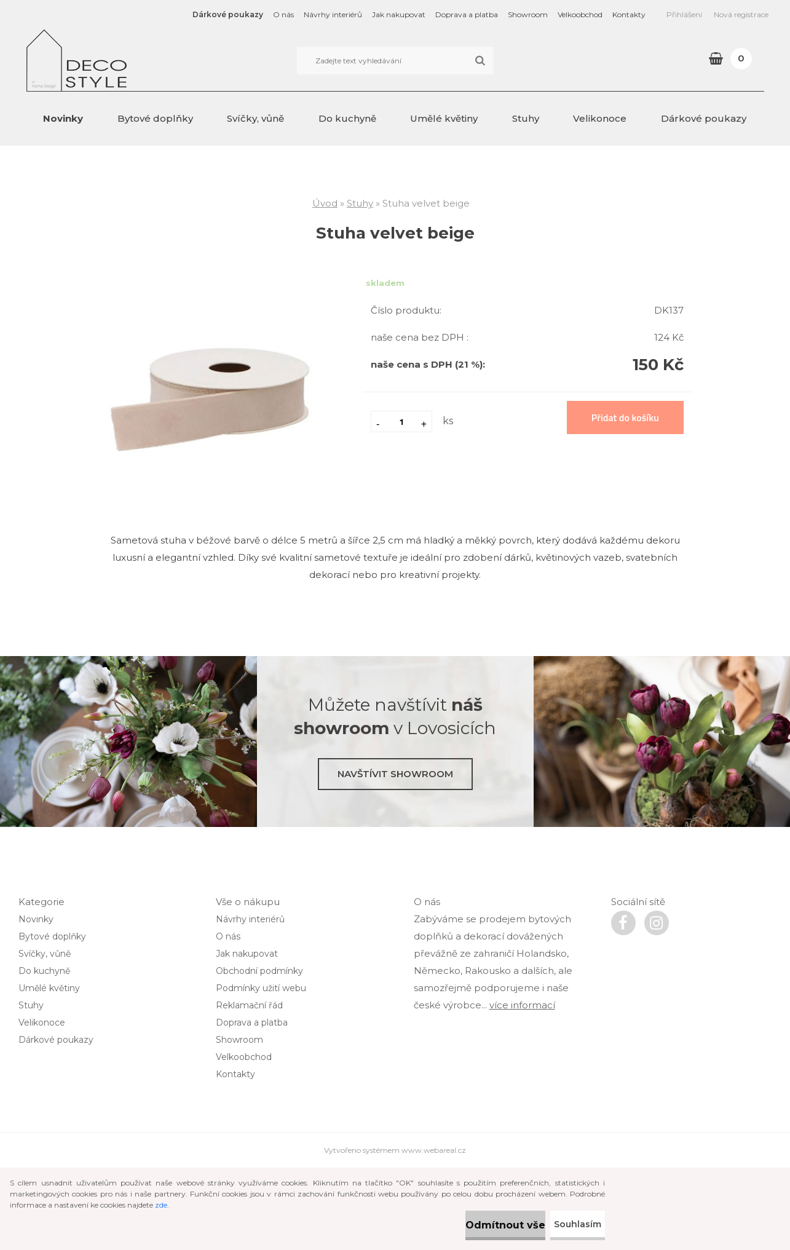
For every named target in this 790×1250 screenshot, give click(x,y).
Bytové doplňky (155, 118)
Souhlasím (566, 1224)
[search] (480, 61)
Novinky (63, 118)
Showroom (528, 14)
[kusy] (401, 421)
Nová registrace (741, 14)
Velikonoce (599, 118)
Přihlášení (684, 14)
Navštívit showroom (395, 774)
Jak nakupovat (398, 14)
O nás (283, 14)
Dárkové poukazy (227, 14)
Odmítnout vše (467, 1225)
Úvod (325, 203)
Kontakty (629, 14)
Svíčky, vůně (255, 118)
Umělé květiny (444, 118)
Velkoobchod (580, 14)
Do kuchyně (347, 118)
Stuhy (525, 118)
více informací (522, 1087)
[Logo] (111, 60)
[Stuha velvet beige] (209, 287)
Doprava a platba (466, 14)
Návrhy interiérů (333, 14)
